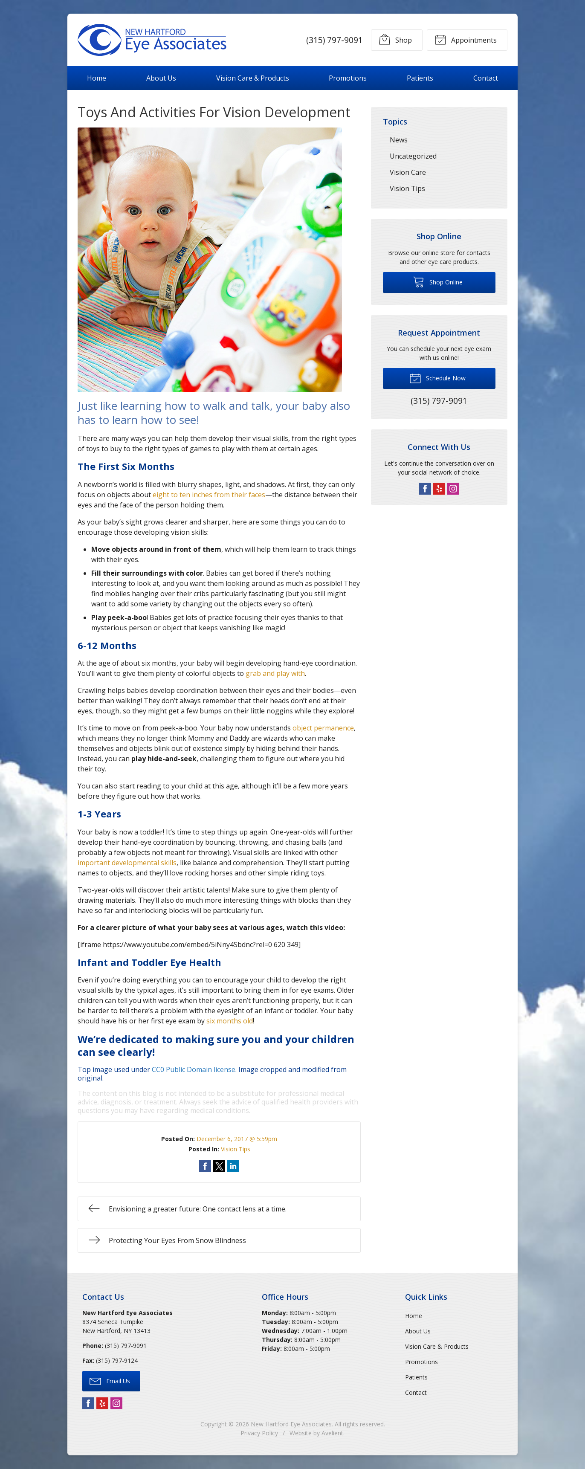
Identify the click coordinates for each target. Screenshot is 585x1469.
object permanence (323, 728)
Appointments (465, 39)
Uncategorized (413, 156)
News (399, 140)
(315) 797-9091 (334, 40)
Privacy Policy (259, 1433)
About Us (161, 78)
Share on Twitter (219, 1166)
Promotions (348, 78)
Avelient (332, 1433)
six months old (229, 1021)
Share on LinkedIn (233, 1166)
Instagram (453, 489)
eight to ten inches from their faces (209, 494)
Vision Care (408, 172)
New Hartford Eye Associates (291, 1424)
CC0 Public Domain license (193, 1069)
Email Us (110, 1381)
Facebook (425, 489)
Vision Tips (235, 1149)
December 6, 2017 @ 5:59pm (237, 1139)
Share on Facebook (205, 1166)
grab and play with (275, 673)
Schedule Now (437, 378)
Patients (420, 78)
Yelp (439, 489)
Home (96, 78)
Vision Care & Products (252, 78)
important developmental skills (127, 862)
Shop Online (438, 281)
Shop (395, 39)
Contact (485, 78)
